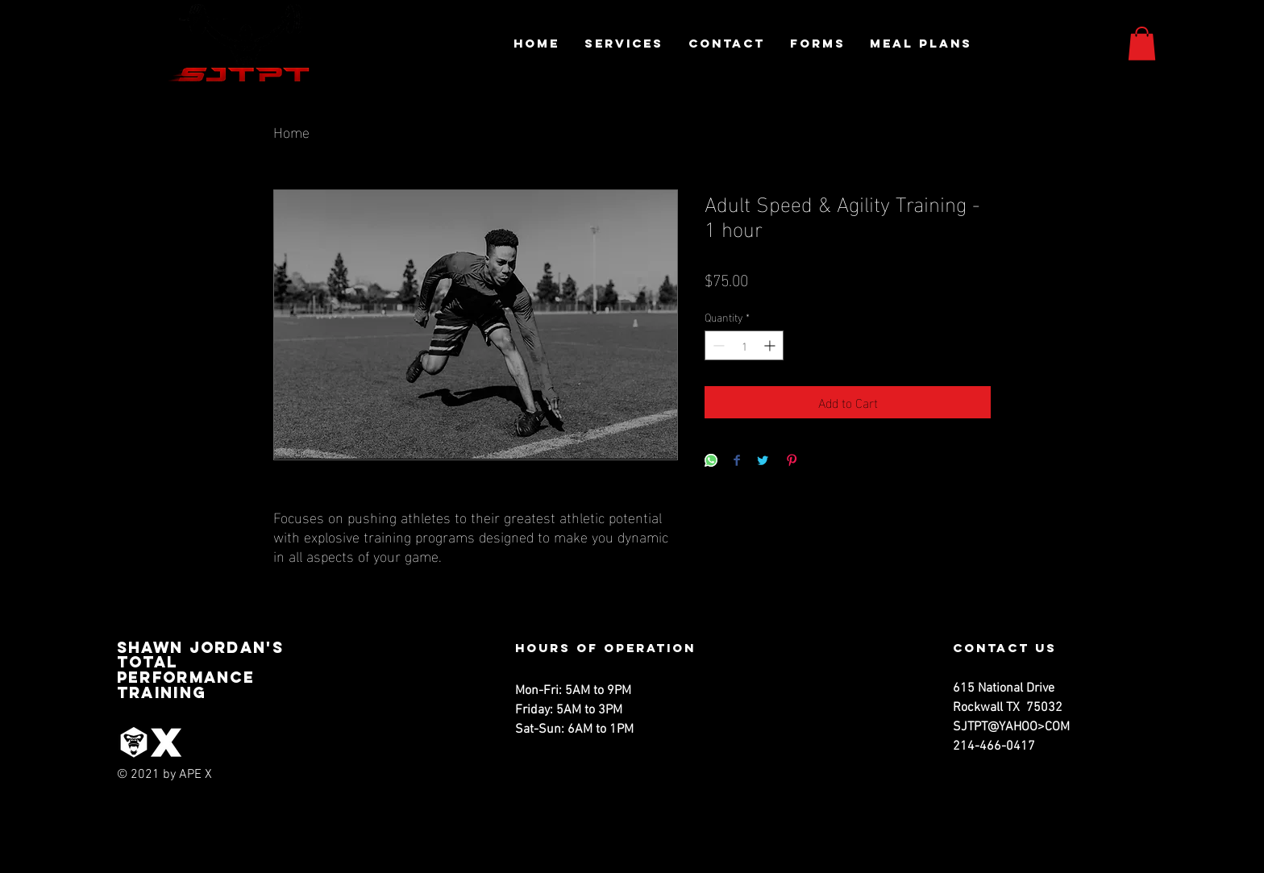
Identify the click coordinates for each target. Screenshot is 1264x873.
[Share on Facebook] (737, 461)
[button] (1142, 43)
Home (291, 131)
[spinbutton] (744, 345)
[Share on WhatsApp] (711, 461)
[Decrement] (717, 345)
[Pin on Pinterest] (791, 461)
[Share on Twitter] (762, 461)
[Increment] (771, 345)
